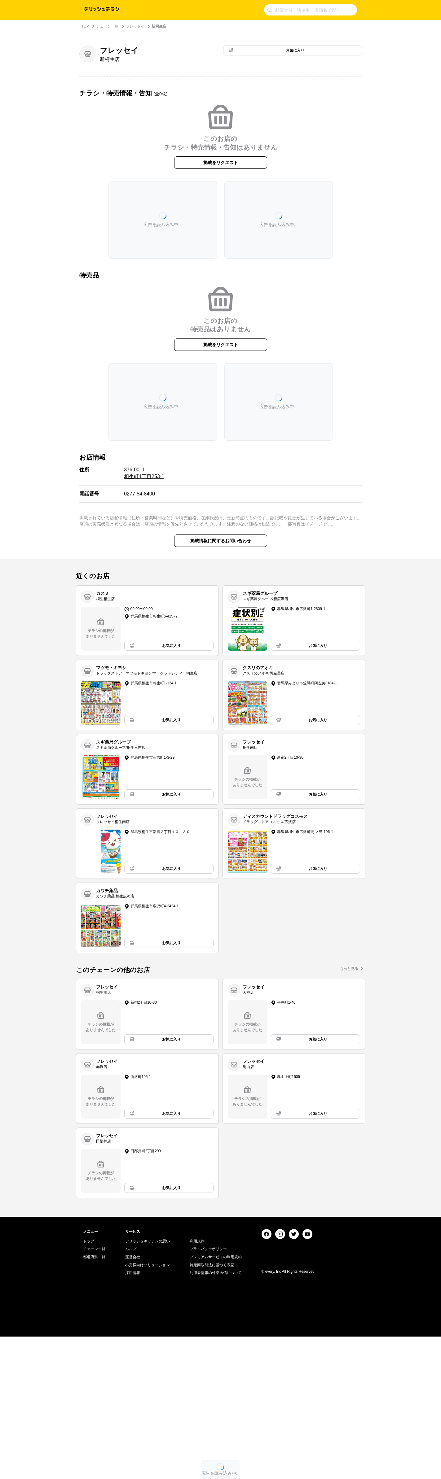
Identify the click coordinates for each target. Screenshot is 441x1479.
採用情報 (132, 1415)
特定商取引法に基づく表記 (212, 1407)
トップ (88, 1383)
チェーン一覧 (107, 26)
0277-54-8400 (139, 493)
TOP (85, 26)
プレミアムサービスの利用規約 (216, 1399)
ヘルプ (130, 1391)
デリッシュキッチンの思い (147, 1383)
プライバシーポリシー (208, 1391)
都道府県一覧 (94, 1399)
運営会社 (132, 1399)
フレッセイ (135, 26)
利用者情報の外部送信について (216, 1415)
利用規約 (197, 1383)
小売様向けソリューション (147, 1407)
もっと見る (349, 968)
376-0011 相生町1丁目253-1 (144, 473)
